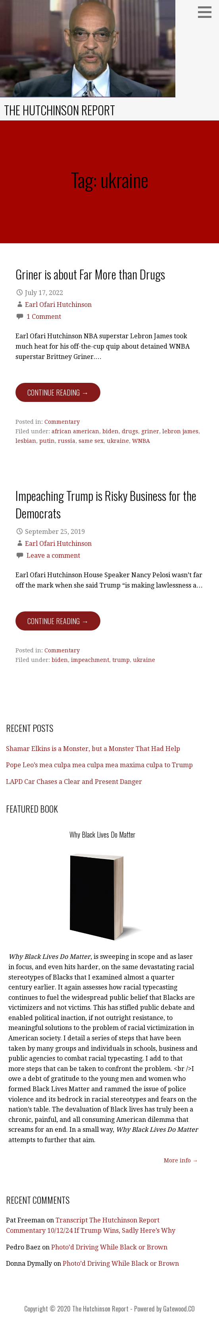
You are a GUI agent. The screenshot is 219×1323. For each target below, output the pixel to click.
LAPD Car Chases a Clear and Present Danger (74, 782)
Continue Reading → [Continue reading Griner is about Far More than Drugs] (57, 392)
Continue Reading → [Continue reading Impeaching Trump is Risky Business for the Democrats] (57, 621)
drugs (130, 431)
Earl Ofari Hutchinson (58, 304)
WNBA (141, 441)
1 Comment (44, 316)
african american (75, 431)
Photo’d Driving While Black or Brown (109, 1247)
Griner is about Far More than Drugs (90, 274)
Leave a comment (53, 555)
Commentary (62, 422)
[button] (207, 12)
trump (121, 660)
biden (110, 431)
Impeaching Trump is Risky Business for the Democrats (105, 504)
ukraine (118, 441)
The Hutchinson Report (59, 110)
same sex (91, 441)
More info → (181, 1160)
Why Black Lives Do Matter (102, 834)
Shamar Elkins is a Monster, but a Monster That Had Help (93, 749)
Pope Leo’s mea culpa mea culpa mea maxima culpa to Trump (99, 765)
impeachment (90, 660)
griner (150, 431)
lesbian (25, 441)
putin (47, 441)
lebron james (180, 431)
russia (66, 441)
